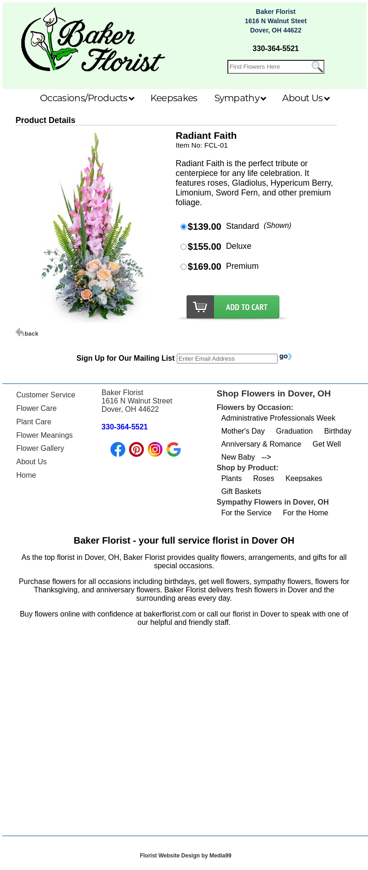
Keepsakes (174, 98)
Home (26, 475)
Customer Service (45, 395)
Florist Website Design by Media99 (185, 855)
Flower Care (36, 408)
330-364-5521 (275, 48)
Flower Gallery (40, 448)
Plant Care (34, 422)
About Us (306, 98)
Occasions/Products (87, 98)
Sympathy (240, 98)
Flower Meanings (44, 435)
